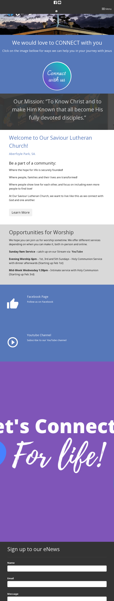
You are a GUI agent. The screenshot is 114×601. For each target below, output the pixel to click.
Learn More (21, 212)
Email (10, 578)
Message (12, 593)
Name (11, 562)
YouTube (77, 251)
